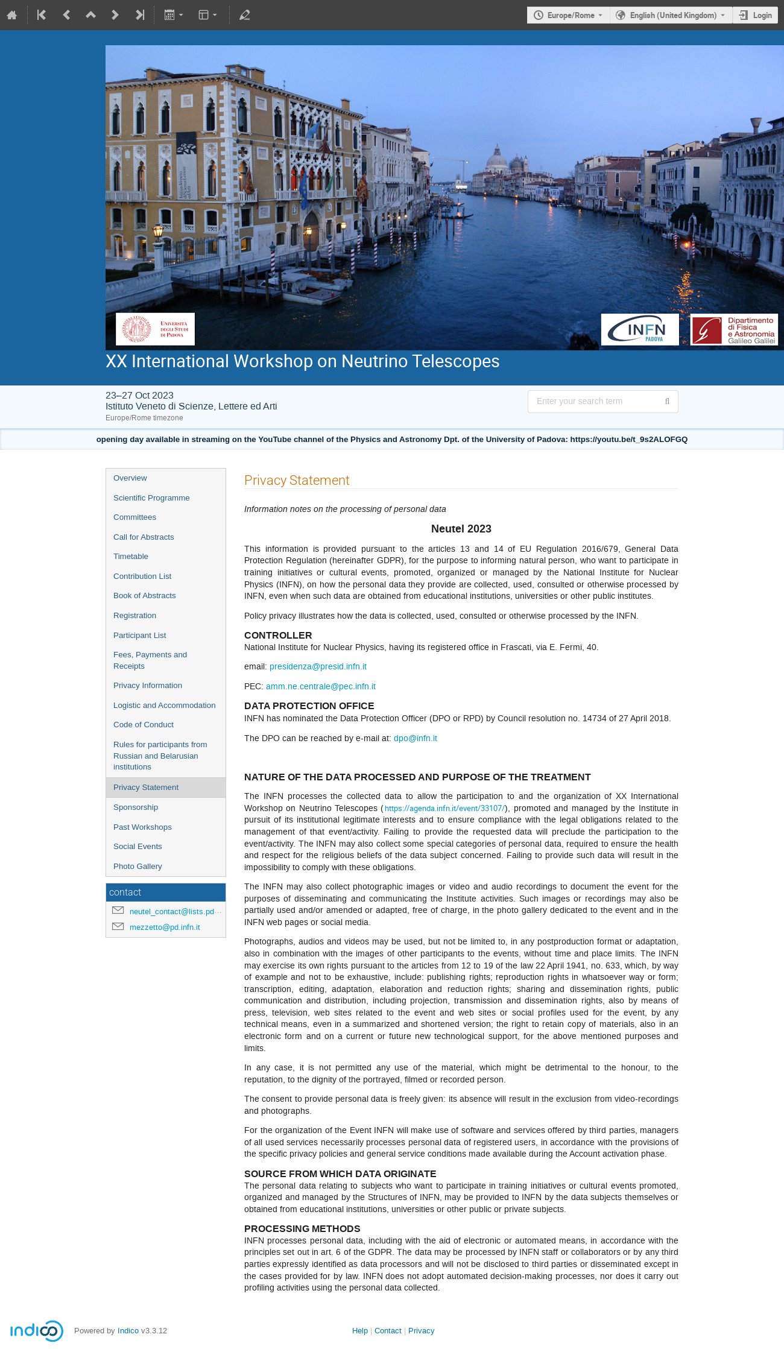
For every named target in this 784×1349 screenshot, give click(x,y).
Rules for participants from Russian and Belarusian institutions (160, 755)
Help (360, 1330)
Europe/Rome (571, 15)
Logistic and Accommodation (164, 705)
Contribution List (142, 576)
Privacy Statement (146, 787)
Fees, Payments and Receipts (150, 660)
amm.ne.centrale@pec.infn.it (321, 686)
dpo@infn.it (415, 738)
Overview (130, 477)
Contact (388, 1330)
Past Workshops (142, 827)
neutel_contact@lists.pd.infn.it (183, 911)
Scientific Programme (151, 497)
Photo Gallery (137, 866)
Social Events (137, 846)
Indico (128, 1330)
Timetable (130, 556)
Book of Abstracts (144, 595)
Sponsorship (135, 807)
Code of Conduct (143, 724)
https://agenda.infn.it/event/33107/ (445, 808)
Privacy (421, 1330)
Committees (134, 517)
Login (762, 15)
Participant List (139, 635)
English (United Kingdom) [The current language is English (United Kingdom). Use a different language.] (673, 15)
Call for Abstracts (143, 537)
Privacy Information (147, 685)
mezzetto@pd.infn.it (165, 927)
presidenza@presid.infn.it (318, 666)
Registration (134, 615)
